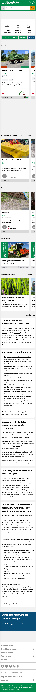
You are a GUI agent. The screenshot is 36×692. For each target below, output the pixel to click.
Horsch (19, 492)
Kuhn (15, 490)
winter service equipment (17, 399)
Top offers (4, 46)
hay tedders (7, 364)
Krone (20, 490)
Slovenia (21, 525)
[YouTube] (2, 666)
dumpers (12, 378)
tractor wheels (18, 385)
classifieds (14, 37)
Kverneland (5, 492)
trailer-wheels (27, 385)
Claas (18, 359)
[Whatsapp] (18, 666)
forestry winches (9, 368)
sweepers (7, 399)
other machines (19, 457)
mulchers (20, 380)
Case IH (20, 485)
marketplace (30, 337)
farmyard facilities (16, 454)
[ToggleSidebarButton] (3, 2)
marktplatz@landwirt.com (12, 689)
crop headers (15, 394)
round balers (15, 364)
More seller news (29, 315)
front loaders (17, 401)
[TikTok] (14, 666)
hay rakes (30, 361)
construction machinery (9, 435)
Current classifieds (7, 188)
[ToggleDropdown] (18, 645)
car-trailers (19, 378)
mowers (24, 361)
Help (4, 672)
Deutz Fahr (10, 490)
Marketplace (23, 37)
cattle (25, 441)
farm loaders (27, 396)
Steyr (28, 483)
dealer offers (6, 37)
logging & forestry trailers (22, 368)
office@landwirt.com (22, 604)
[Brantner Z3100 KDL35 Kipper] (15, 74)
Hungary (15, 525)
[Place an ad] (29, 2)
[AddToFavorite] (26, 52)
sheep (3, 443)
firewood (26, 437)
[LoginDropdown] (33, 2)
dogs (7, 443)
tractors (19, 435)
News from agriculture (9, 274)
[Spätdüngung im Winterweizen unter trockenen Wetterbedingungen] (15, 294)
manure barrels (8, 389)
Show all (31, 46)
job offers (31, 443)
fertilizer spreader (26, 387)
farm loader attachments (19, 403)
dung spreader (18, 389)
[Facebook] (10, 666)
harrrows (22, 373)
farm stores (12, 437)
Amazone (12, 492)
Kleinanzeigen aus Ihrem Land (11, 135)
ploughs (6, 375)
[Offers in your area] (3, 8)
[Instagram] (6, 666)
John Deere (27, 357)
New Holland (12, 359)
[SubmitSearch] (32, 8)
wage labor (16, 446)
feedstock (19, 437)
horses (30, 441)
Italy (11, 525)
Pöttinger (25, 490)
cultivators (28, 373)
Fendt (6, 359)
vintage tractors (25, 359)
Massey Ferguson (21, 488)
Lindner (15, 485)
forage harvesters (24, 394)
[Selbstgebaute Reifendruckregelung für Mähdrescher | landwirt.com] (15, 255)
